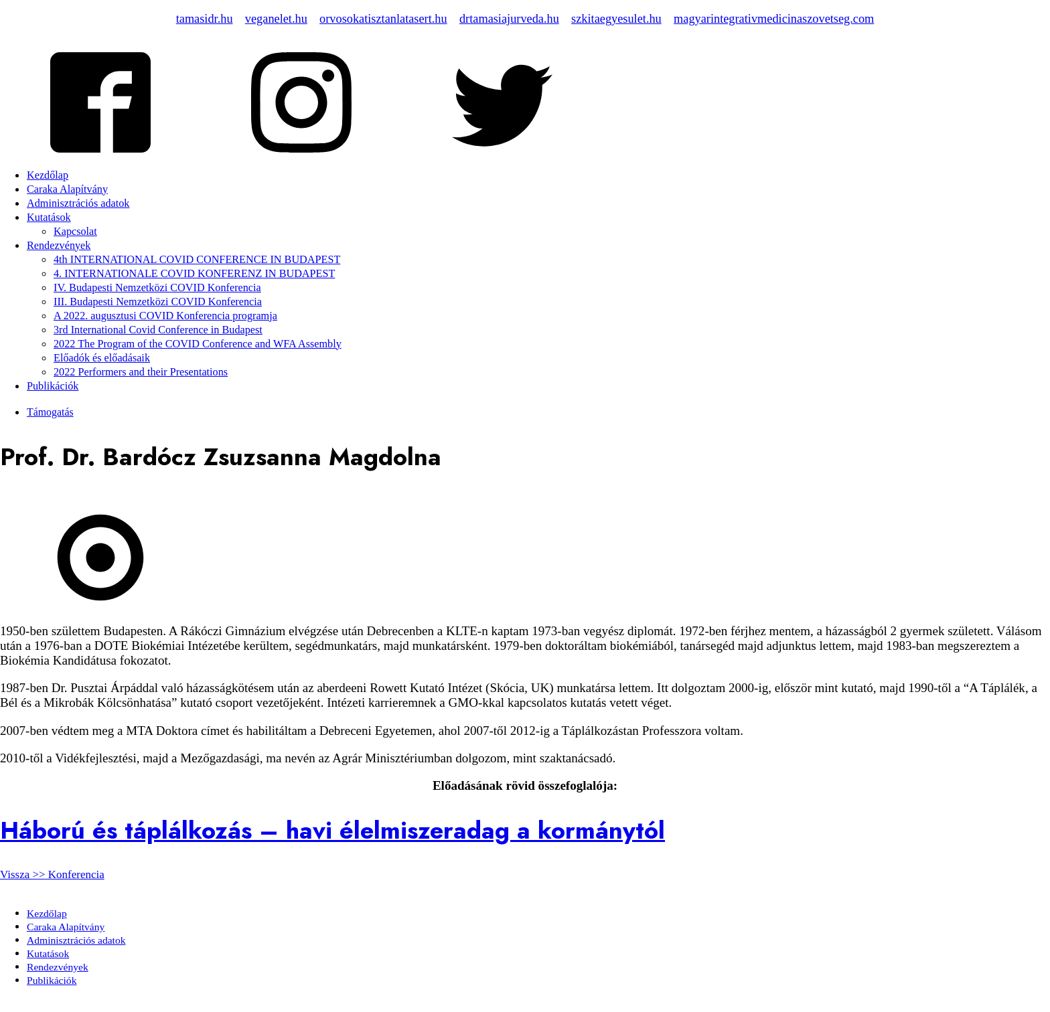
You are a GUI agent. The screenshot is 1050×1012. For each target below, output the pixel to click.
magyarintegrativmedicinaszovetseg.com (774, 18)
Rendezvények (58, 246)
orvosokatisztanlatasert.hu (383, 18)
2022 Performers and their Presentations (141, 372)
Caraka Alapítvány (67, 189)
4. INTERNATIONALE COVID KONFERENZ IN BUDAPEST (194, 274)
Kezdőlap (47, 175)
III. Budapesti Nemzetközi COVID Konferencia (158, 302)
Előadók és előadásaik (102, 358)
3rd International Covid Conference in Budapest (158, 330)
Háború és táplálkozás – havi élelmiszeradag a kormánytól (332, 830)
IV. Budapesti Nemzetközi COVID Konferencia (157, 288)
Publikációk (52, 386)
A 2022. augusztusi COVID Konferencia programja (165, 316)
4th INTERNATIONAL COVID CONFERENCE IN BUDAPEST (197, 260)
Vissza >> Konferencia (52, 874)
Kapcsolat (75, 232)
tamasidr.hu (204, 18)
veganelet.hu (276, 18)
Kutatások (49, 218)
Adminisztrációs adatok (78, 203)
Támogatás (50, 412)
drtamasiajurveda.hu (509, 18)
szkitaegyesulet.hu (616, 18)
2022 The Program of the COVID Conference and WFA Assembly (198, 344)
